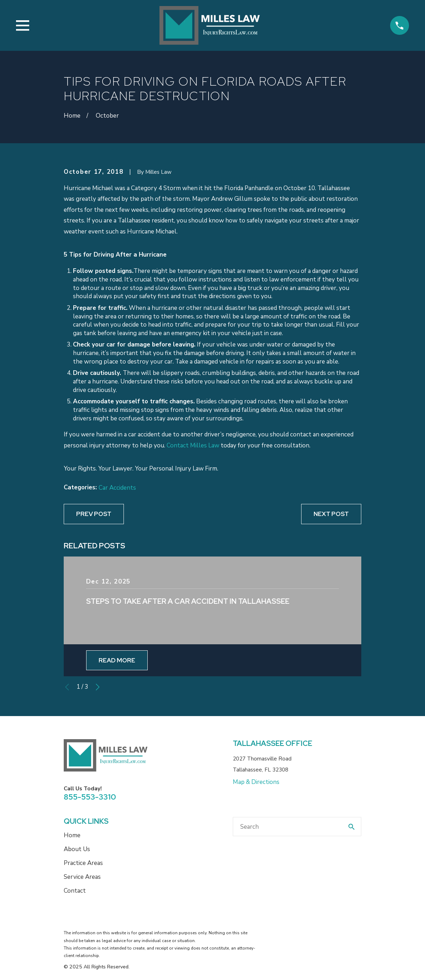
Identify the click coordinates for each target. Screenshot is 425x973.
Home (72, 835)
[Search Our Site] (351, 827)
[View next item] (97, 687)
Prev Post (93, 514)
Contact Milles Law (193, 445)
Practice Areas (83, 863)
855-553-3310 (90, 797)
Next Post (331, 514)
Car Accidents (117, 488)
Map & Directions (256, 782)
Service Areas (82, 877)
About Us (77, 849)
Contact (75, 891)
